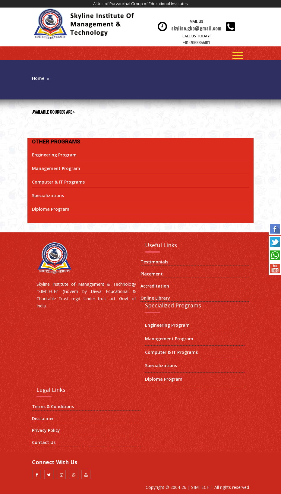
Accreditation (154, 286)
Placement (151, 274)
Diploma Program (50, 209)
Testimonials (154, 262)
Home (38, 78)
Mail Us (196, 21)
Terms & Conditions (53, 406)
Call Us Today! (196, 36)
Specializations (48, 195)
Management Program (56, 168)
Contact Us (43, 442)
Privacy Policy (46, 430)
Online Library (155, 298)
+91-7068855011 (196, 42)
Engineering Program (54, 155)
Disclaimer (43, 418)
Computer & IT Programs (58, 182)
